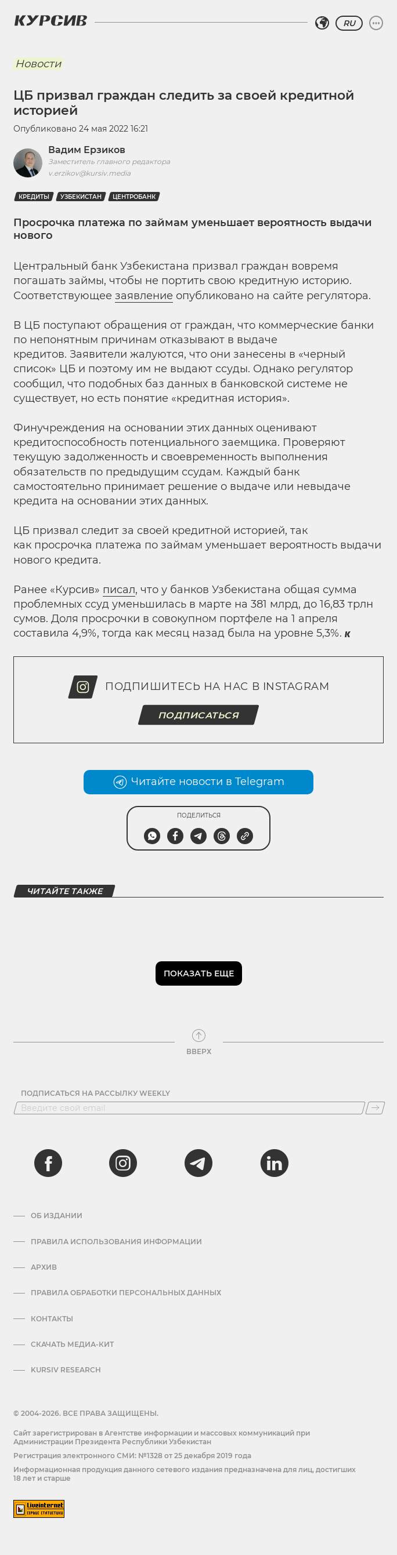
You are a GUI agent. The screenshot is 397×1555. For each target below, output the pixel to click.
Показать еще (199, 973)
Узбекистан (81, 197)
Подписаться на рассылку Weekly (95, 1093)
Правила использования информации (116, 1242)
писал (119, 589)
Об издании (56, 1216)
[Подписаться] (375, 1108)
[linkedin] (273, 1163)
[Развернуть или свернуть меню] (376, 23)
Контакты (52, 1319)
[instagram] (123, 1163)
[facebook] (48, 1163)
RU (349, 23)
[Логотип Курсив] (50, 20)
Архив (44, 1267)
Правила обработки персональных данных (126, 1293)
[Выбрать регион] (322, 23)
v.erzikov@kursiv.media (89, 173)
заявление (144, 295)
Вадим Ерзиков (86, 149)
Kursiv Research (66, 1370)
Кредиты (34, 197)
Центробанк (134, 197)
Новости (38, 63)
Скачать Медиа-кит (72, 1344)
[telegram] (198, 1163)
